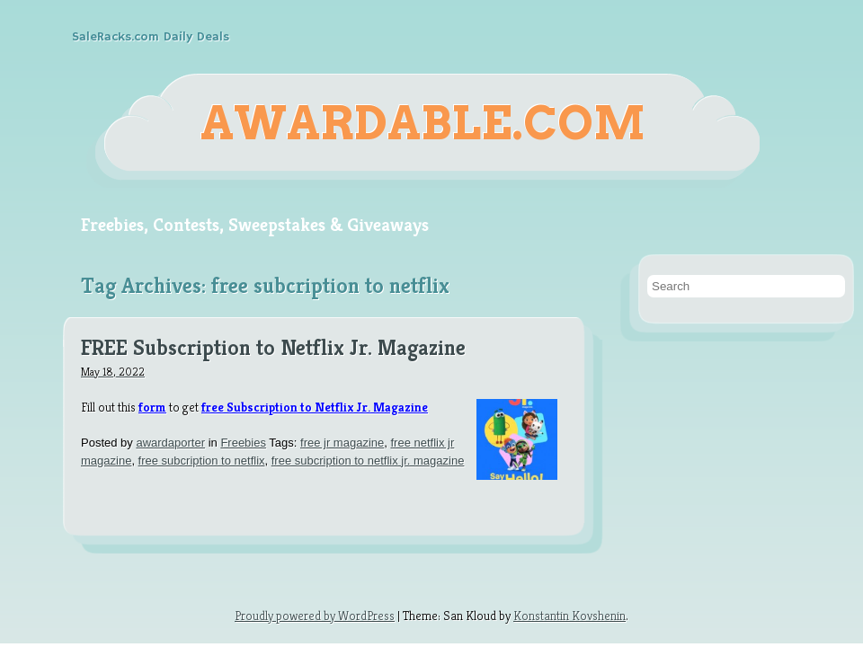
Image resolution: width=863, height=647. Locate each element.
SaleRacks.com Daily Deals (150, 37)
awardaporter (170, 442)
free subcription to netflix (201, 460)
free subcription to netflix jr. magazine (368, 460)
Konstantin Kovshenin (569, 615)
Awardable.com (422, 123)
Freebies (243, 442)
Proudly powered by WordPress (315, 615)
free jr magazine (342, 442)
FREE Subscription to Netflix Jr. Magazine (273, 349)
